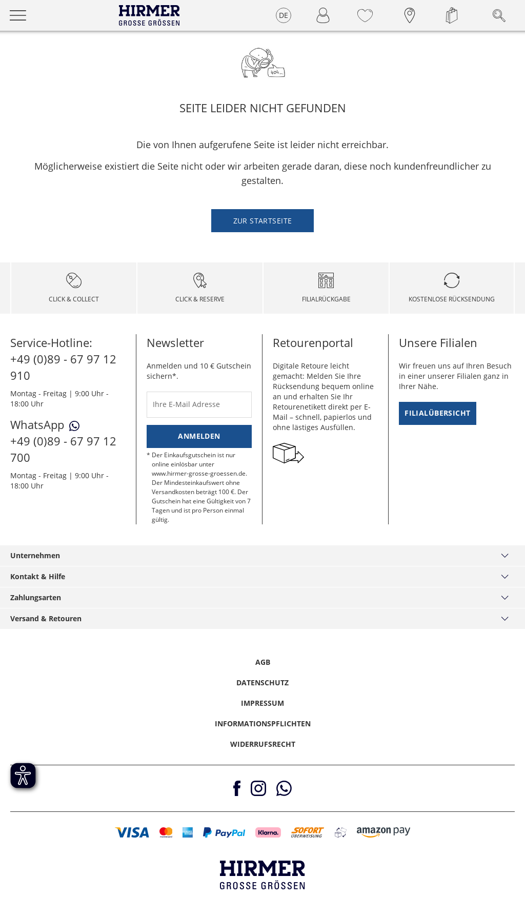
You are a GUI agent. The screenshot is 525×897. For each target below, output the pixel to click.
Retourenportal (313, 342)
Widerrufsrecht (262, 744)
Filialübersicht (437, 413)
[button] (132, 832)
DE (284, 15)
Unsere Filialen (438, 342)
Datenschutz (262, 682)
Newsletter (175, 342)
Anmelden (199, 436)
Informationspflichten (263, 723)
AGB (262, 662)
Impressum (262, 703)
